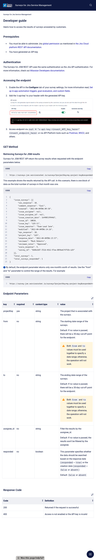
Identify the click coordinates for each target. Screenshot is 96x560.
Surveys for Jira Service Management (33, 5)
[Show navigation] (90, 554)
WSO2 (81, 133)
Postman (73, 133)
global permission (51, 43)
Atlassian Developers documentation (47, 70)
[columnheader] (9, 304)
